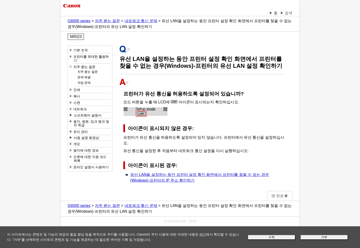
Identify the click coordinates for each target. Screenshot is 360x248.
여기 (202, 234)
